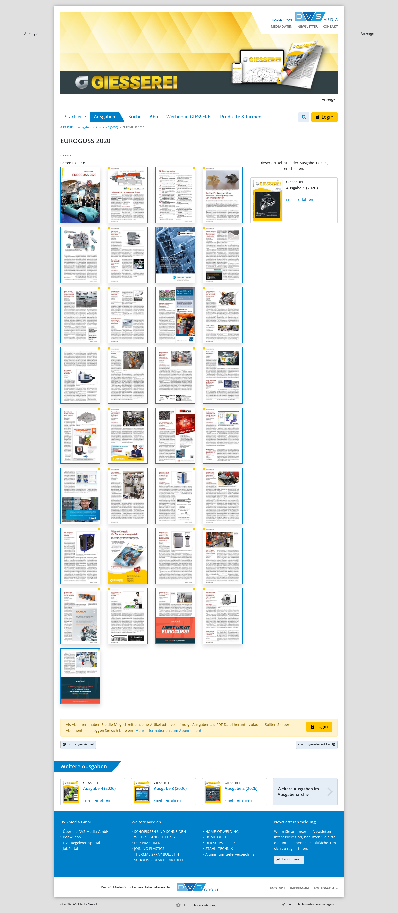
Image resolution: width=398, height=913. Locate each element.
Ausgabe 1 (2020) (107, 127)
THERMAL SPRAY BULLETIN (156, 854)
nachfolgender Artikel (316, 744)
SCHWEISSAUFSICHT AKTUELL (159, 859)
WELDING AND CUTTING (154, 837)
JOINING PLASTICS (149, 848)
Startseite (75, 116)
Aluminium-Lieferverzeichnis (229, 854)
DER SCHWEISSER (220, 842)
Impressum (299, 887)
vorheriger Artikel (78, 744)
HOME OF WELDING (222, 831)
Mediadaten (281, 26)
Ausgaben (104, 116)
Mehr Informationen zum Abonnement (168, 730)
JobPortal (70, 848)
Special (66, 156)
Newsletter (307, 26)
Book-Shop (72, 837)
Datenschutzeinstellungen (201, 905)
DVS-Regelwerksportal (81, 842)
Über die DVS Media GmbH (86, 831)
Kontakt (330, 26)
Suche (134, 116)
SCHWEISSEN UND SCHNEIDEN (160, 831)
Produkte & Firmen (240, 116)
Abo (154, 116)
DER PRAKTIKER (147, 842)
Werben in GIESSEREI (189, 116)
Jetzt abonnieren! (289, 859)
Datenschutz (326, 887)
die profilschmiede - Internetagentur (312, 904)
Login (324, 117)
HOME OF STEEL (219, 837)
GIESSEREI (66, 127)
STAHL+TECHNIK (219, 848)
